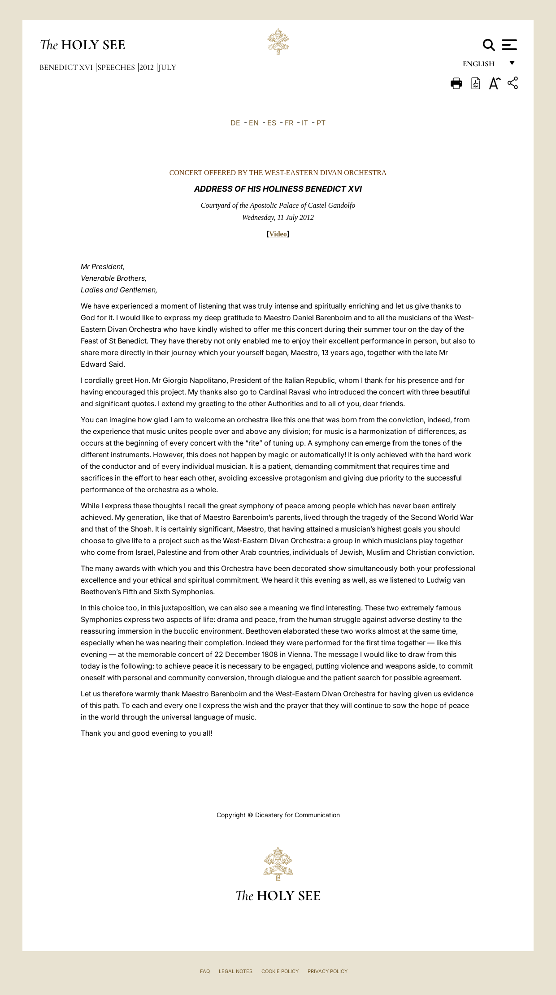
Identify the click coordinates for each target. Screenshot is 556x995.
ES (271, 122)
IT (305, 122)
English (483, 66)
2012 (147, 67)
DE (235, 122)
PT (321, 122)
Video (278, 234)
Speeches (117, 67)
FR (289, 122)
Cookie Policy (280, 971)
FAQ (205, 971)
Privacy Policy (328, 971)
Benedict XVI (67, 67)
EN (254, 122)
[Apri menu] (508, 44)
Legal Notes (235, 971)
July (167, 67)
